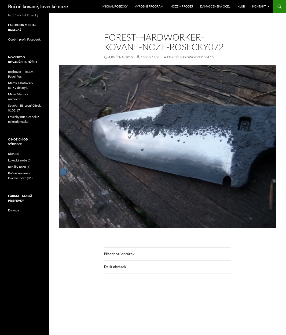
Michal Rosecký (115, 6)
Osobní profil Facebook (24, 39)
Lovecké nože (17, 160)
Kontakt (259, 6)
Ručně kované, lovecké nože (38, 6)
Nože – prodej (181, 6)
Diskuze (13, 210)
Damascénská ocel (215, 6)
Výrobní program (149, 6)
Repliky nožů (17, 167)
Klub (241, 6)
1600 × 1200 (150, 57)
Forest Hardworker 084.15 (190, 57)
